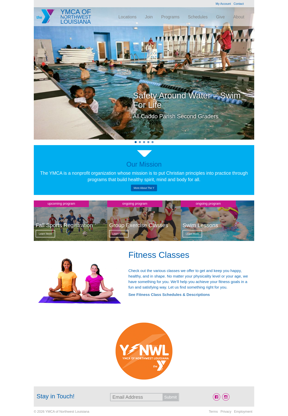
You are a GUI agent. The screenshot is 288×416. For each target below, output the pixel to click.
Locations (127, 17)
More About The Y (144, 187)
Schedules (198, 17)
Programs (170, 17)
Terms (213, 411)
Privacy (225, 411)
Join (149, 17)
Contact (239, 3)
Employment (243, 411)
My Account (223, 3)
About (238, 17)
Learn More (45, 233)
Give (220, 17)
